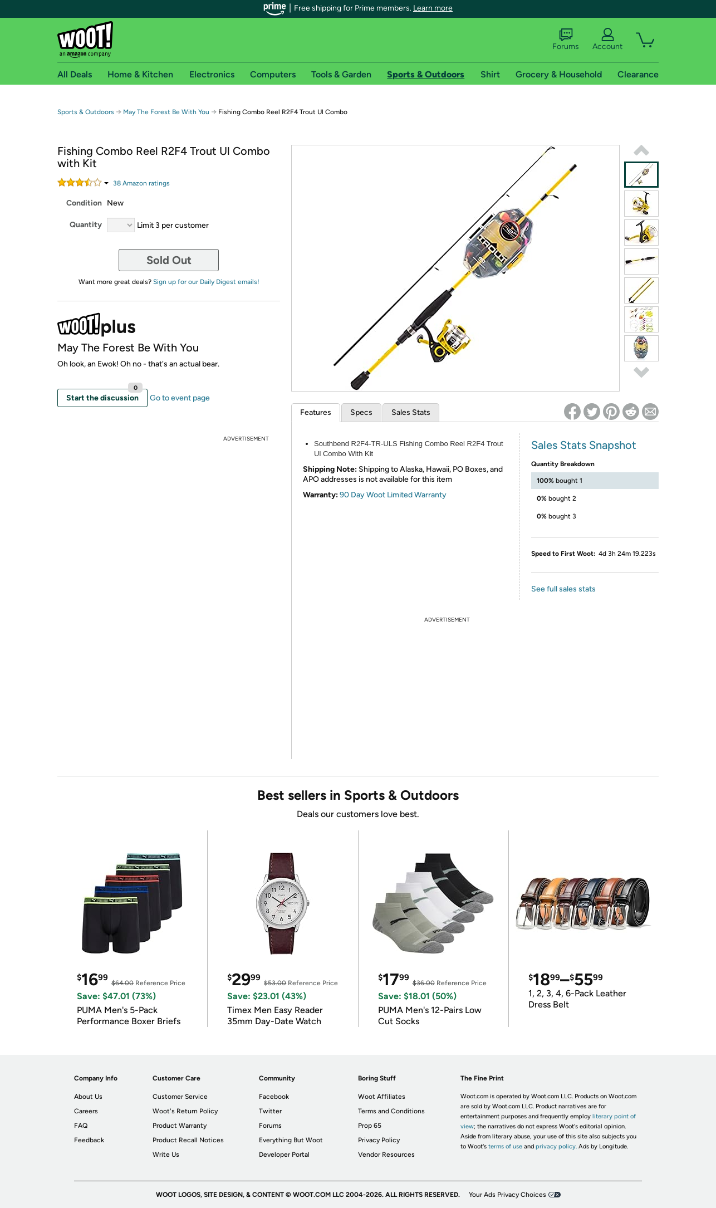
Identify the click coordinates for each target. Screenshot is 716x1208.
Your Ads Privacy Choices (507, 1195)
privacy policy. (556, 1146)
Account (607, 39)
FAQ (80, 1125)
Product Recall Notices (188, 1140)
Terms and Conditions (391, 1111)
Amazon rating (141, 183)
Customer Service (180, 1097)
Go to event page (180, 398)
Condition (84, 203)
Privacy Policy (379, 1140)
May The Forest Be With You (166, 112)
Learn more (433, 8)
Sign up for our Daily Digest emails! (206, 282)
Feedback (89, 1140)
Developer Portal (284, 1154)
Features (315, 412)
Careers (86, 1111)
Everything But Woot (291, 1140)
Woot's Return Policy (185, 1111)
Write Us (166, 1154)
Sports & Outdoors (85, 112)
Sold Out (169, 260)
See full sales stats (563, 589)
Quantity (86, 224)
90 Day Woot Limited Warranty (393, 495)
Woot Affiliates (381, 1097)
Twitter (270, 1111)
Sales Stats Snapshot (583, 445)
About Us (88, 1097)
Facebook (274, 1097)
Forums (565, 39)
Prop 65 (369, 1125)
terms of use (505, 1146)
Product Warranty (180, 1125)
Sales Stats (410, 412)
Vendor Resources (386, 1154)
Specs (361, 412)
